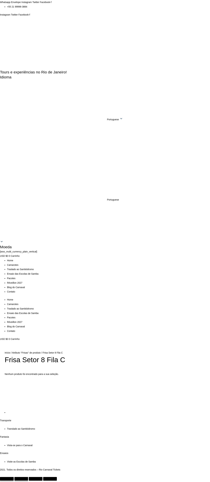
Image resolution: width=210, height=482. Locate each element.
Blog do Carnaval (16, 286)
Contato (11, 290)
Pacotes (11, 277)
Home (10, 260)
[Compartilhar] (35, 475)
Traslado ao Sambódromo (20, 268)
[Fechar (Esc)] (50, 475)
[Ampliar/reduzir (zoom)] (7, 475)
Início (7, 350)
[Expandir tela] (21, 475)
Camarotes (12, 264)
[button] (105, 199)
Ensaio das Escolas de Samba (23, 273)
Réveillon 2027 (15, 281)
